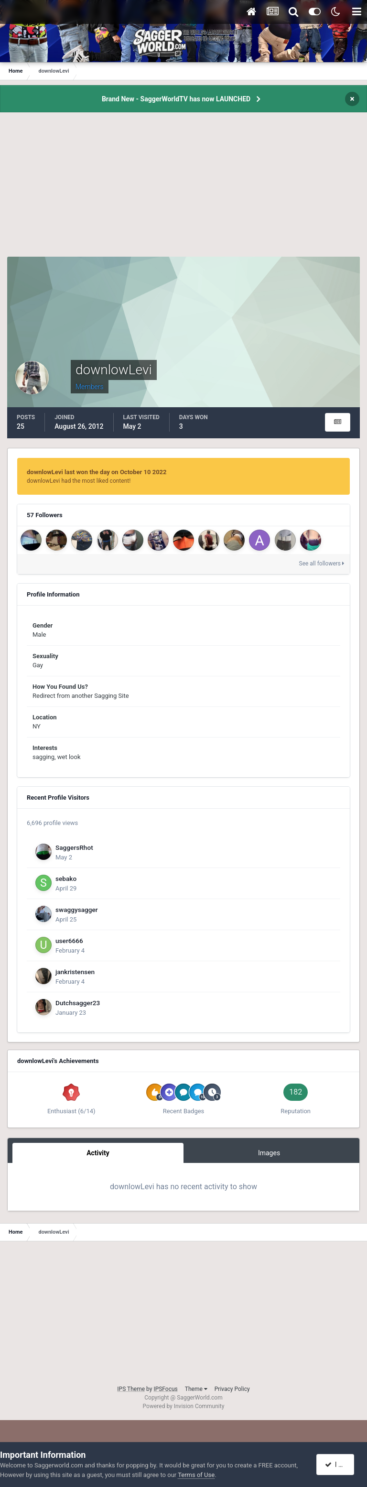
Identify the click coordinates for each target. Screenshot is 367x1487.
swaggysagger (76, 909)
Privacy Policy (232, 1389)
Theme (196, 1389)
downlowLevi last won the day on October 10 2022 (97, 472)
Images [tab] (269, 1153)
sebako (65, 878)
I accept (340, 1464)
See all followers (321, 563)
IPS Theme (131, 1389)
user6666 (69, 940)
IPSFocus (165, 1389)
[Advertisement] (183, 190)
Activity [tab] (97, 1153)
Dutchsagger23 (77, 1003)
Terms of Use (196, 1474)
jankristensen (75, 972)
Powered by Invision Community (184, 1406)
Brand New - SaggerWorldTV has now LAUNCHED (176, 99)
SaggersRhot (74, 847)
